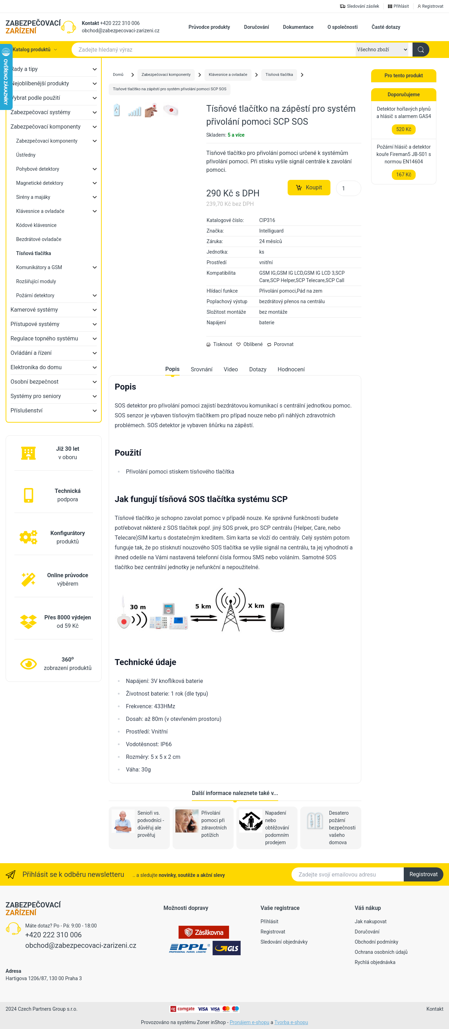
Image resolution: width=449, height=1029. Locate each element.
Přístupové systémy (35, 324)
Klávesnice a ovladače (40, 211)
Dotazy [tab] (257, 369)
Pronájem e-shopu (249, 1022)
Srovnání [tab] (202, 369)
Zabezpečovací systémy (41, 112)
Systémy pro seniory (36, 396)
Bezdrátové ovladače (38, 239)
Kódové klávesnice (36, 225)
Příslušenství (26, 410)
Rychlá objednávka (375, 962)
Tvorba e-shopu (291, 1022)
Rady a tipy (24, 69)
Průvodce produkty (209, 27)
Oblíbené (249, 344)
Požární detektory (35, 295)
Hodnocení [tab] (291, 369)
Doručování (256, 27)
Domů (118, 74)
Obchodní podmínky (376, 942)
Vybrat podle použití (35, 98)
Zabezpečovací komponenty (46, 126)
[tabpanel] (235, 578)
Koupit (309, 188)
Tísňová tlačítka (279, 74)
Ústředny (25, 155)
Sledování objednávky (284, 942)
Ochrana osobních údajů (381, 952)
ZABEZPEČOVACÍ (33, 27)
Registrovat (423, 874)
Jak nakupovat (371, 921)
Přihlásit (270, 921)
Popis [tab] (172, 369)
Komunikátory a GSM (39, 267)
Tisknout (219, 344)
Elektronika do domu (36, 367)
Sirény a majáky (33, 197)
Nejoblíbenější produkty (40, 83)
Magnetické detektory (39, 183)
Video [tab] (231, 369)
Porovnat (280, 344)
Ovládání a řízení (31, 353)
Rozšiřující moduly (36, 281)
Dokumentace (298, 27)
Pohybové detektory (37, 169)
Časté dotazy (386, 27)
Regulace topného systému (44, 338)
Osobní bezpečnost (35, 381)
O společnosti (343, 27)
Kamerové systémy (34, 309)
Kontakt (90, 23)
